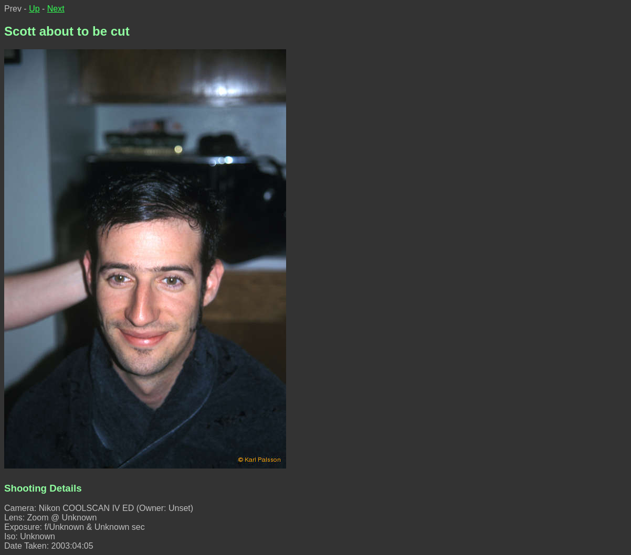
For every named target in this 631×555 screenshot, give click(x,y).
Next (56, 8)
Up (34, 8)
